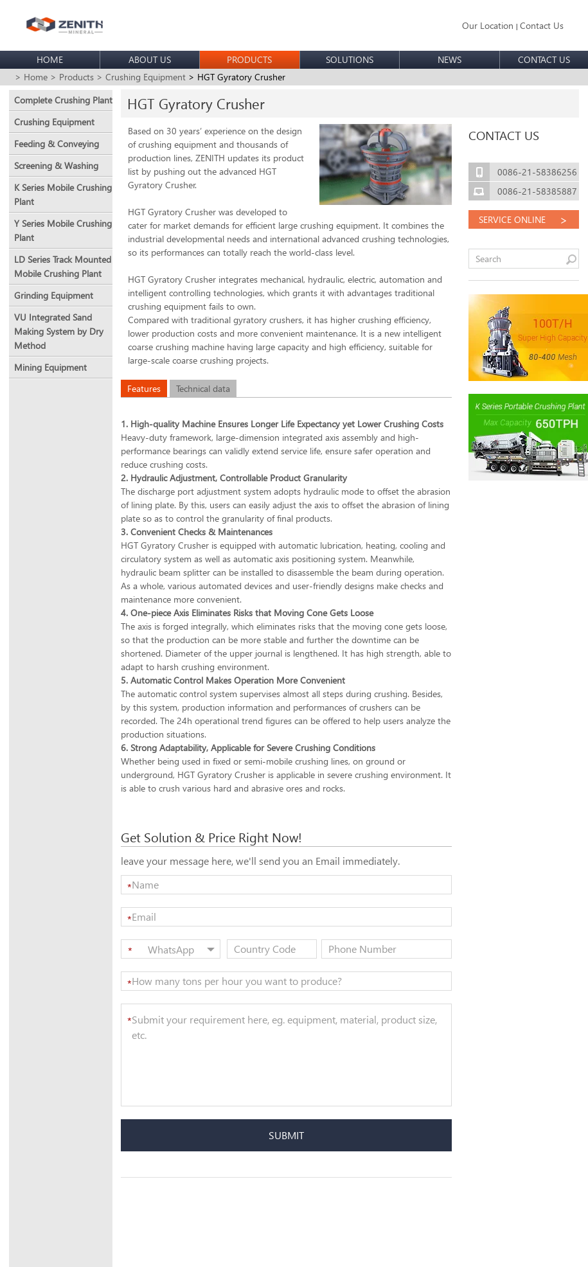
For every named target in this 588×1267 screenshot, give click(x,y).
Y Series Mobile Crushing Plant (63, 230)
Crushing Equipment (54, 122)
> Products (72, 77)
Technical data (203, 388)
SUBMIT (286, 1135)
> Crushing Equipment (141, 77)
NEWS (449, 59)
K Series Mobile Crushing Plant (63, 194)
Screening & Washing (56, 165)
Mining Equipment (50, 367)
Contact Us (542, 25)
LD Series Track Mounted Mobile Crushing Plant (62, 266)
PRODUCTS (249, 59)
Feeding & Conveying (56, 143)
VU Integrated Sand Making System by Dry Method (58, 331)
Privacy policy (275, 1249)
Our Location (487, 25)
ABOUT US (150, 59)
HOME (50, 59)
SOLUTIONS (349, 59)
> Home (31, 77)
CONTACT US (544, 59)
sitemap (230, 1249)
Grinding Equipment (53, 295)
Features (144, 388)
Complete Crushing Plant (63, 100)
